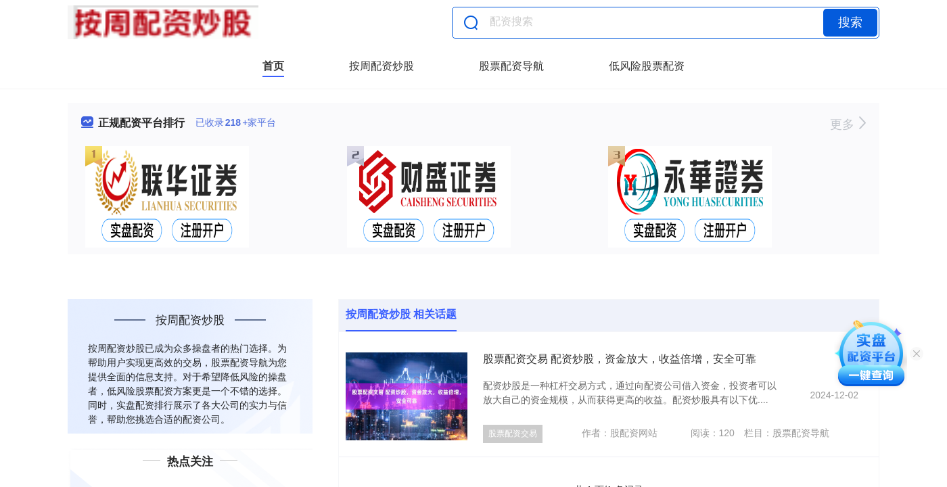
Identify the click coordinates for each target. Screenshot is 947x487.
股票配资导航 (511, 66)
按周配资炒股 (381, 66)
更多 (848, 124)
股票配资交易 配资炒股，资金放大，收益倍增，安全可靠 (619, 359)
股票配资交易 (512, 433)
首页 (273, 66)
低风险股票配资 (647, 66)
